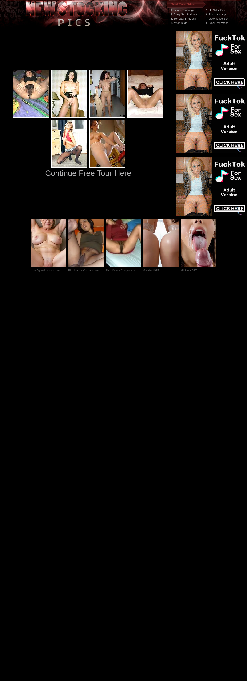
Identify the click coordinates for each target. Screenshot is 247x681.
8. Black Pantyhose (217, 22)
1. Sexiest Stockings (182, 10)
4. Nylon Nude (179, 22)
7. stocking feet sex (217, 18)
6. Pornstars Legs (216, 14)
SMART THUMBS (132, 592)
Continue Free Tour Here (88, 173)
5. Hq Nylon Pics (215, 10)
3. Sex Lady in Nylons (183, 18)
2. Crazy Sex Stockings (184, 14)
